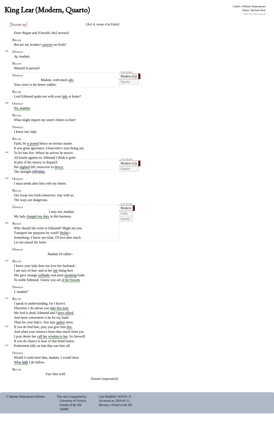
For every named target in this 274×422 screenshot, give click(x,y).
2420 (6, 326)
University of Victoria (73, 400)
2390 (6, 103)
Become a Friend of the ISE (115, 405)
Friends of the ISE (71, 405)
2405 (6, 223)
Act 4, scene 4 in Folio (102, 24)
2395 (6, 152)
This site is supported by (71, 396)
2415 (6, 298)
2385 (6, 51)
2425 (6, 345)
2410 (6, 261)
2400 (6, 178)
